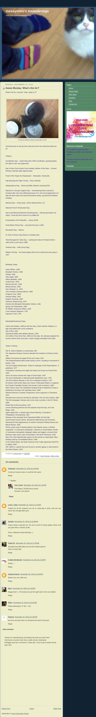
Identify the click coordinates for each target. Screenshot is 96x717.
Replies (13, 481)
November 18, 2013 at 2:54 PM (31, 574)
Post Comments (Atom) (20, 714)
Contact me (73, 104)
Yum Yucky (18, 485)
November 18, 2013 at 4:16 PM (24, 588)
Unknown (11, 469)
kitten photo (55, 456)
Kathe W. (11, 543)
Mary (10, 588)
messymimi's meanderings (27, 11)
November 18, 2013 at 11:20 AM (27, 543)
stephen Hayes (14, 574)
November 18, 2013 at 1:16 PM (35, 485)
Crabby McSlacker (15, 560)
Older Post (57, 709)
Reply (10, 476)
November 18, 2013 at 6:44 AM (27, 469)
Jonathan (72, 98)
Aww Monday (45, 456)
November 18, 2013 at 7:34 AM (29, 505)
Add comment (8, 629)
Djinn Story (73, 94)
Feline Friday (73, 91)
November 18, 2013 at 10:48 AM (26, 521)
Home (32, 709)
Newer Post (6, 709)
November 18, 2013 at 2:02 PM (34, 560)
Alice (70, 101)
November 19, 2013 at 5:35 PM (26, 617)
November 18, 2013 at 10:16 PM (25, 603)
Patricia (11, 617)
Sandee (11, 521)
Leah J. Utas (13, 505)
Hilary (10, 603)
